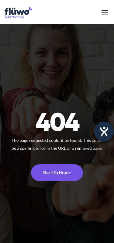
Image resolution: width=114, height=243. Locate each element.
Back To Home (57, 172)
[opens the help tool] (104, 132)
